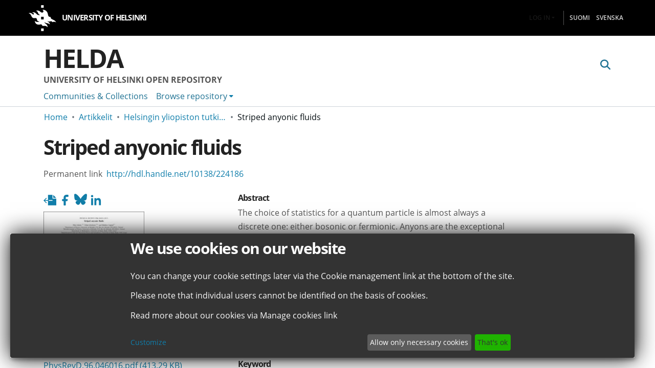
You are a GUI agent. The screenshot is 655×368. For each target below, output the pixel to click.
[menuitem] (194, 96)
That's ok (492, 342)
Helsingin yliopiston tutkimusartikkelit (175, 117)
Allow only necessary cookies (419, 342)
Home (56, 117)
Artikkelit (96, 117)
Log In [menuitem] (539, 17)
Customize (148, 342)
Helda (83, 58)
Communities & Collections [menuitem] (95, 96)
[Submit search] (605, 65)
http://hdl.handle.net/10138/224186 (175, 173)
